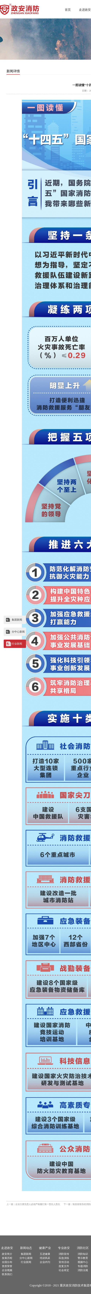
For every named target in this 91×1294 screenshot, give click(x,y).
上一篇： (33, 1204)
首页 (68, 9)
